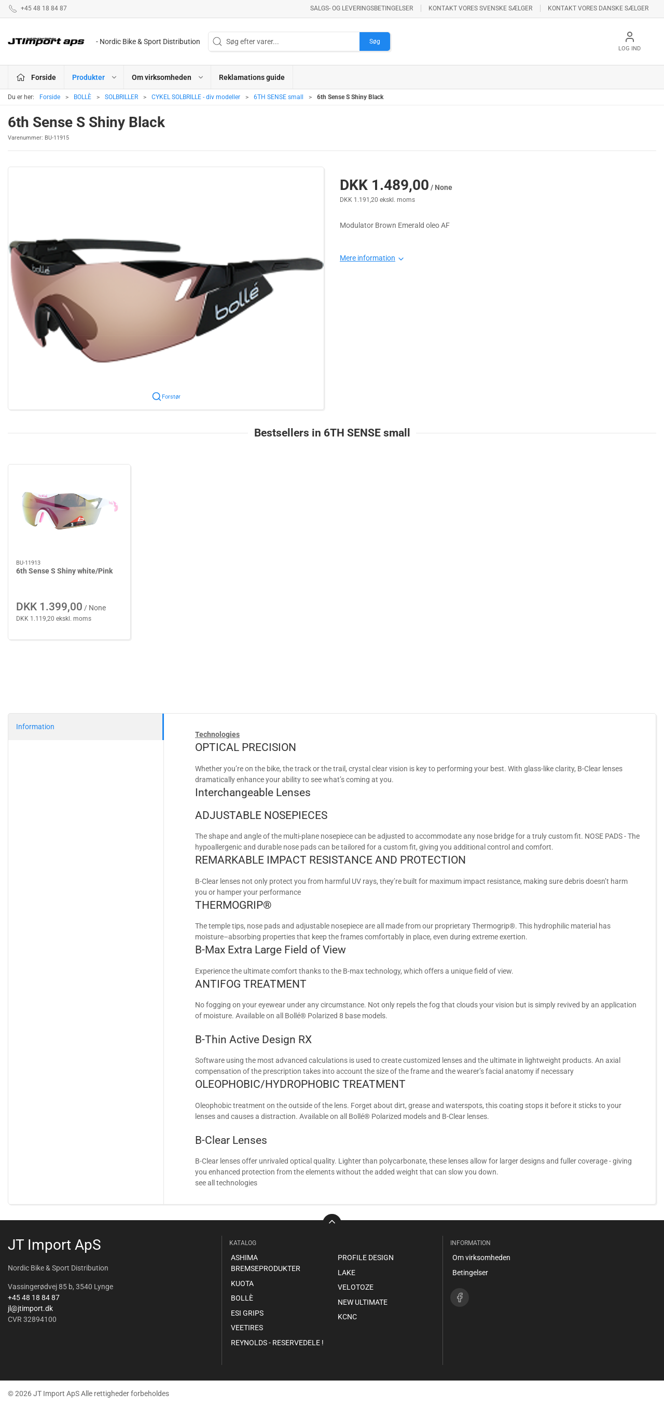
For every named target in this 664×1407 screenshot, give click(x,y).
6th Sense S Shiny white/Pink (64, 571)
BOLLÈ (82, 97)
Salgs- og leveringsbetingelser (361, 8)
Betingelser (470, 1272)
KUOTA (242, 1283)
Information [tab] (35, 726)
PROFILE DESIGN (366, 1257)
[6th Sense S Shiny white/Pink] (69, 512)
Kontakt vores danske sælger (598, 8)
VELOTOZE (356, 1287)
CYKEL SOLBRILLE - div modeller (195, 97)
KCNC (347, 1317)
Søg (374, 41)
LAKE (346, 1272)
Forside (49, 97)
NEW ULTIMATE (363, 1302)
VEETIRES (247, 1327)
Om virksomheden (481, 1257)
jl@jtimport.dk (30, 1308)
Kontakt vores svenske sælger (480, 8)
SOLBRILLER (121, 97)
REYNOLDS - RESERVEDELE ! (277, 1342)
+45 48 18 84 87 (34, 1297)
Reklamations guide (252, 77)
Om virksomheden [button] (168, 77)
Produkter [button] (95, 77)
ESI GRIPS (247, 1313)
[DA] (104, 41)
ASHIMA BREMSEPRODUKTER (265, 1263)
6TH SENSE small (278, 97)
